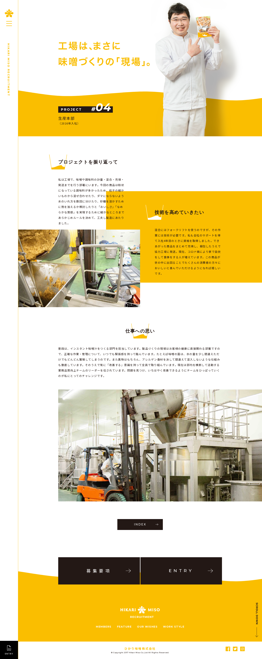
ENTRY (9, 653)
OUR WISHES (147, 626)
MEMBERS (104, 626)
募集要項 (99, 571)
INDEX (140, 524)
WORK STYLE (173, 626)
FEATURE (124, 626)
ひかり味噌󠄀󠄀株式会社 (140, 648)
